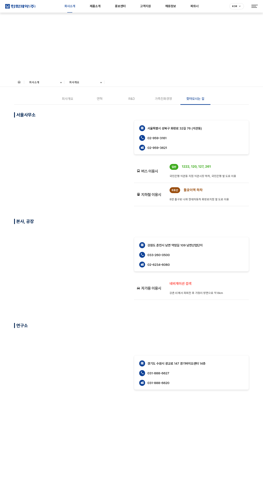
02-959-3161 (157, 138)
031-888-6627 (158, 373)
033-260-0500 (158, 255)
